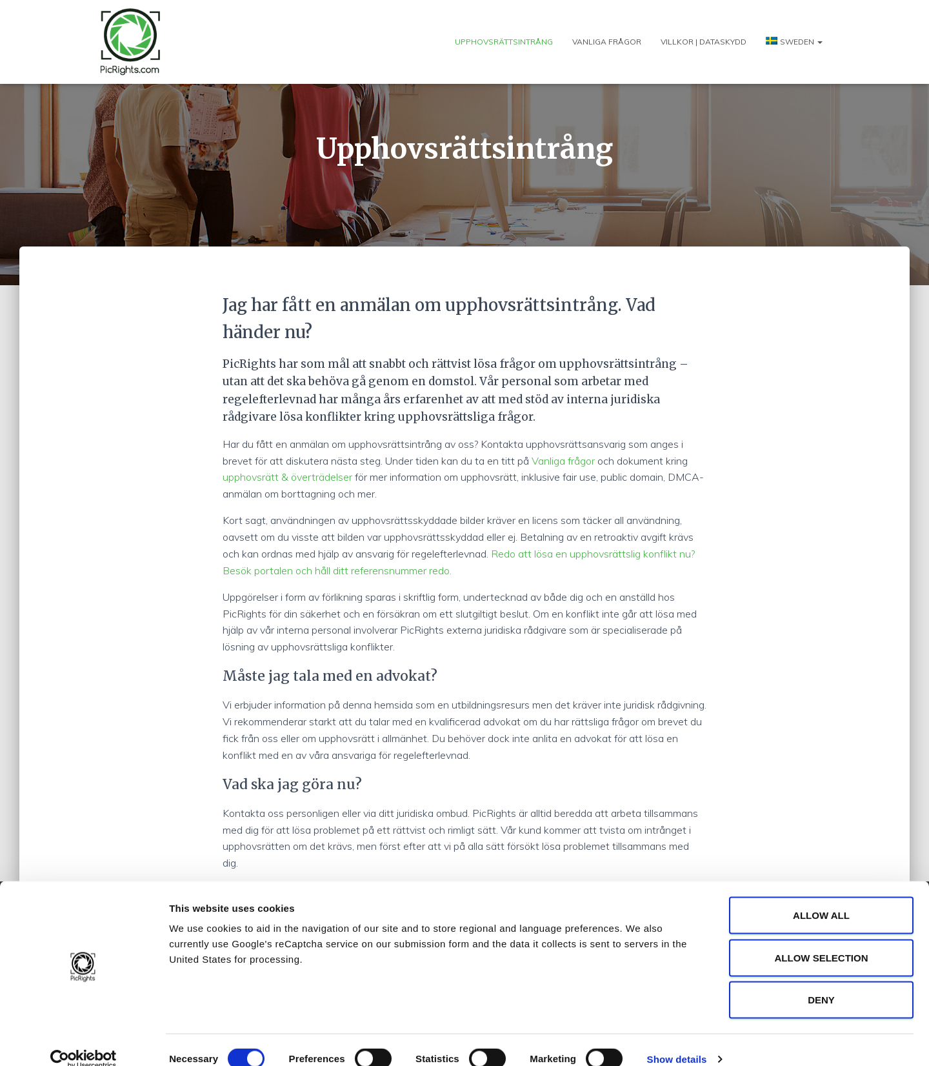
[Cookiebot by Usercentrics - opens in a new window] (83, 1041)
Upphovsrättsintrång (504, 41)
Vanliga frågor (606, 41)
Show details (677, 1040)
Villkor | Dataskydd (703, 41)
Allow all (821, 896)
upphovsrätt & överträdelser (287, 476)
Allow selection (821, 939)
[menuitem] (794, 41)
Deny (821, 981)
